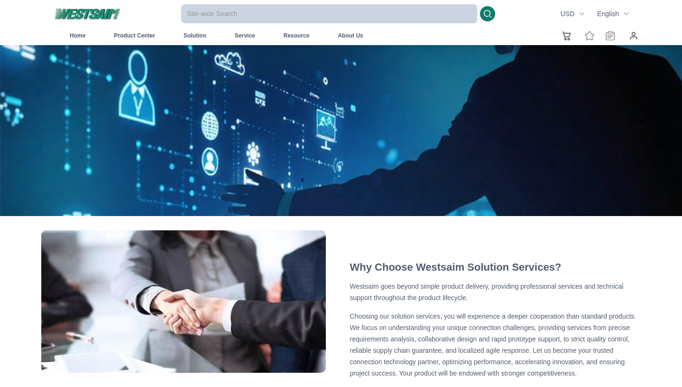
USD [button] (573, 14)
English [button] (613, 14)
